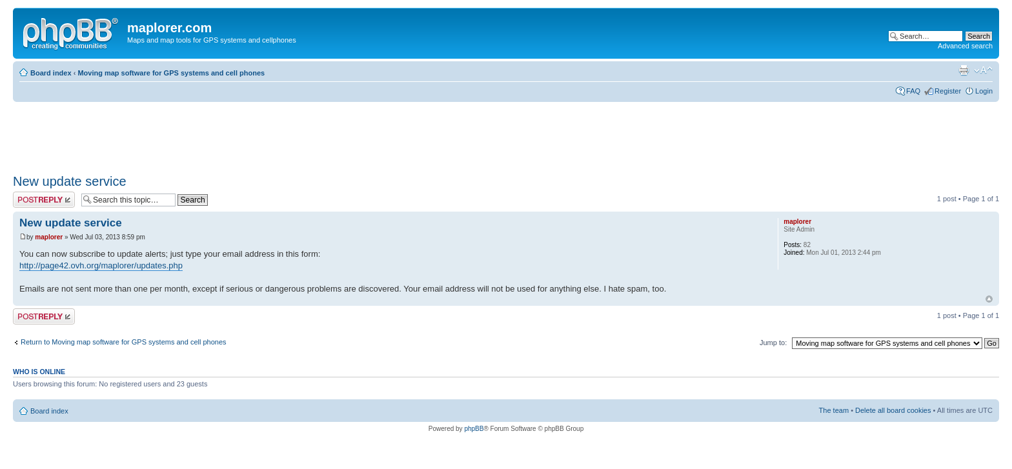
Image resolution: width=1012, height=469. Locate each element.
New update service (69, 181)
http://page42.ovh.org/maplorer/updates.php (101, 265)
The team (834, 410)
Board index (51, 73)
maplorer (49, 237)
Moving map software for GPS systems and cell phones (171, 73)
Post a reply (44, 200)
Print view (963, 70)
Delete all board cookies (893, 410)
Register (948, 91)
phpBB (473, 428)
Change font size (983, 70)
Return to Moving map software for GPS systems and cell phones (124, 342)
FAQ (913, 91)
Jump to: (773, 342)
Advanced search (965, 46)
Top (989, 299)
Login (984, 91)
